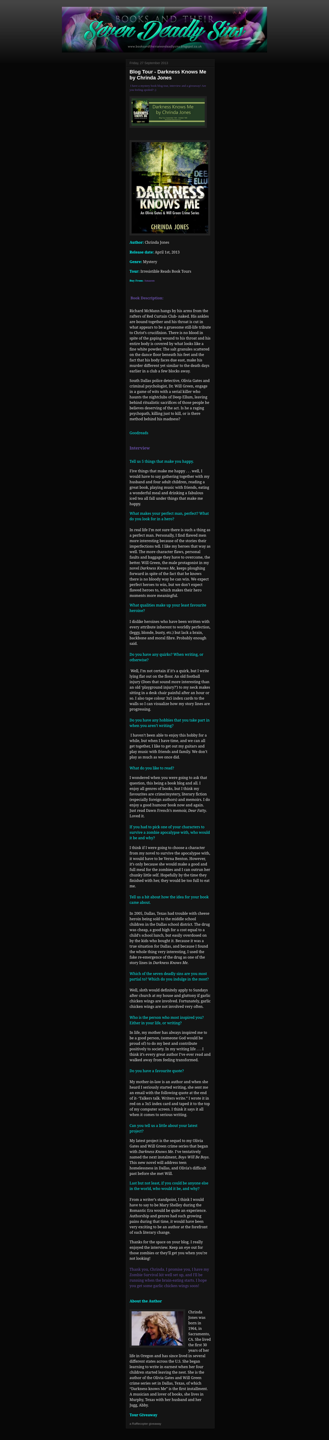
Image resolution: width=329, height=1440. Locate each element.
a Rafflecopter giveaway (145, 1423)
